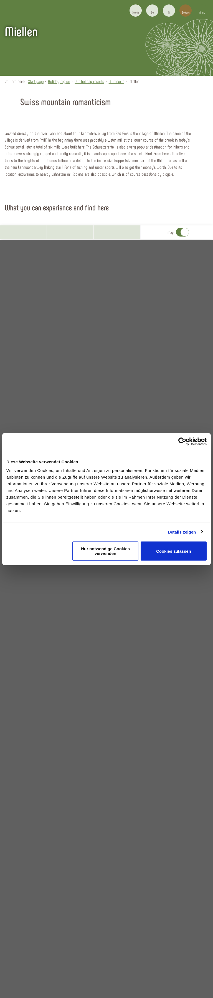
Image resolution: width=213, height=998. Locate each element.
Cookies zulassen (173, 551)
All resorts (116, 81)
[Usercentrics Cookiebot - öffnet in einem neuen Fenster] (182, 441)
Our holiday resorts (89, 81)
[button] (152, 10)
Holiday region (59, 81)
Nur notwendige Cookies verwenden (105, 551)
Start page (36, 81)
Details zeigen (182, 531)
